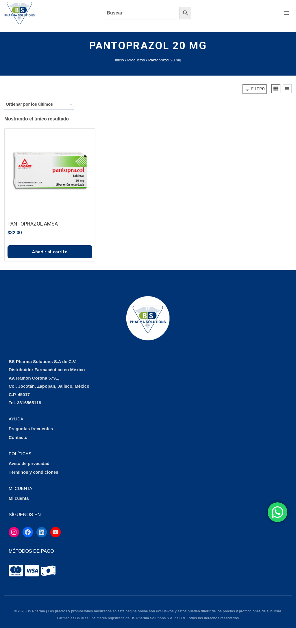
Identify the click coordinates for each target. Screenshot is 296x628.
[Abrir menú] (286, 12)
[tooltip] (16, 565)
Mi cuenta (19, 492)
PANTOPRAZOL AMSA (33, 218)
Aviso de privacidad (29, 457)
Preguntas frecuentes (31, 423)
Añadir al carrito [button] (50, 246)
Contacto (18, 431)
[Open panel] (255, 83)
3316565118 (29, 397)
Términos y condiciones (33, 466)
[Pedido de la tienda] (39, 99)
